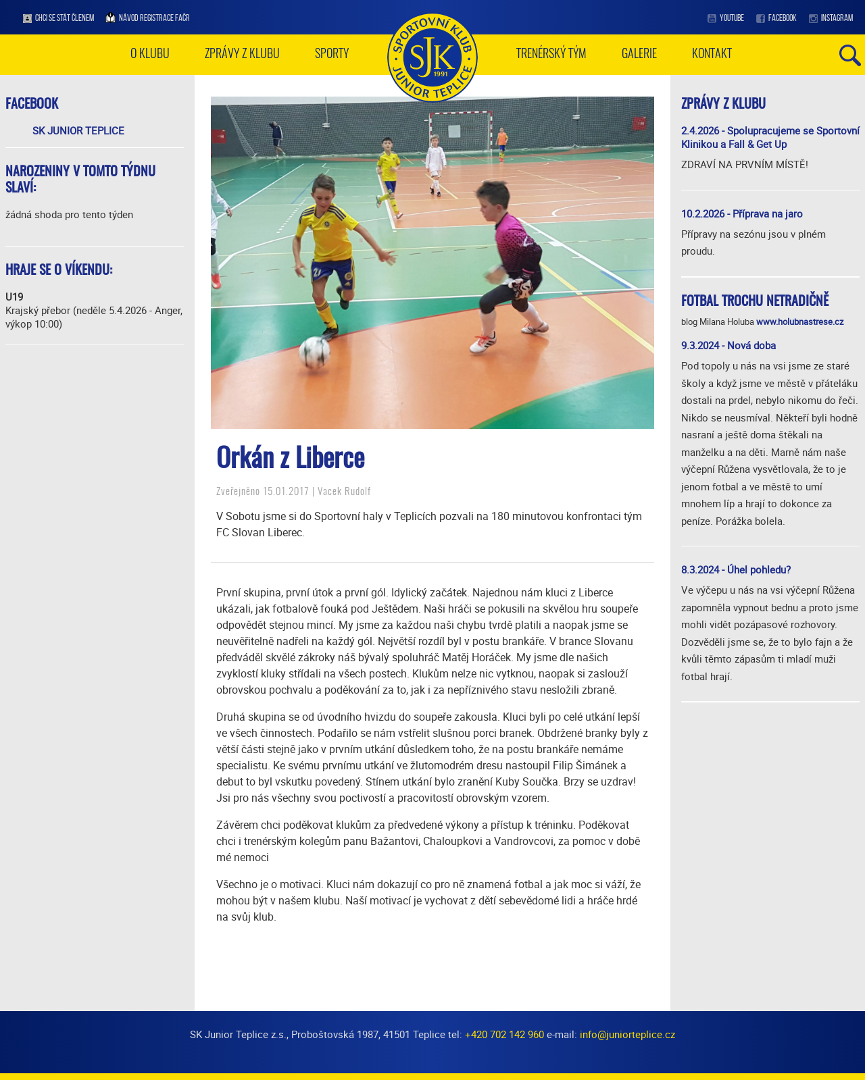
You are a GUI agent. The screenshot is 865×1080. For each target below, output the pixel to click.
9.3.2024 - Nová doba (728, 345)
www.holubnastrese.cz (799, 321)
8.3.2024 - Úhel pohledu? (736, 569)
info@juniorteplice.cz (627, 1034)
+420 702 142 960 (504, 1034)
